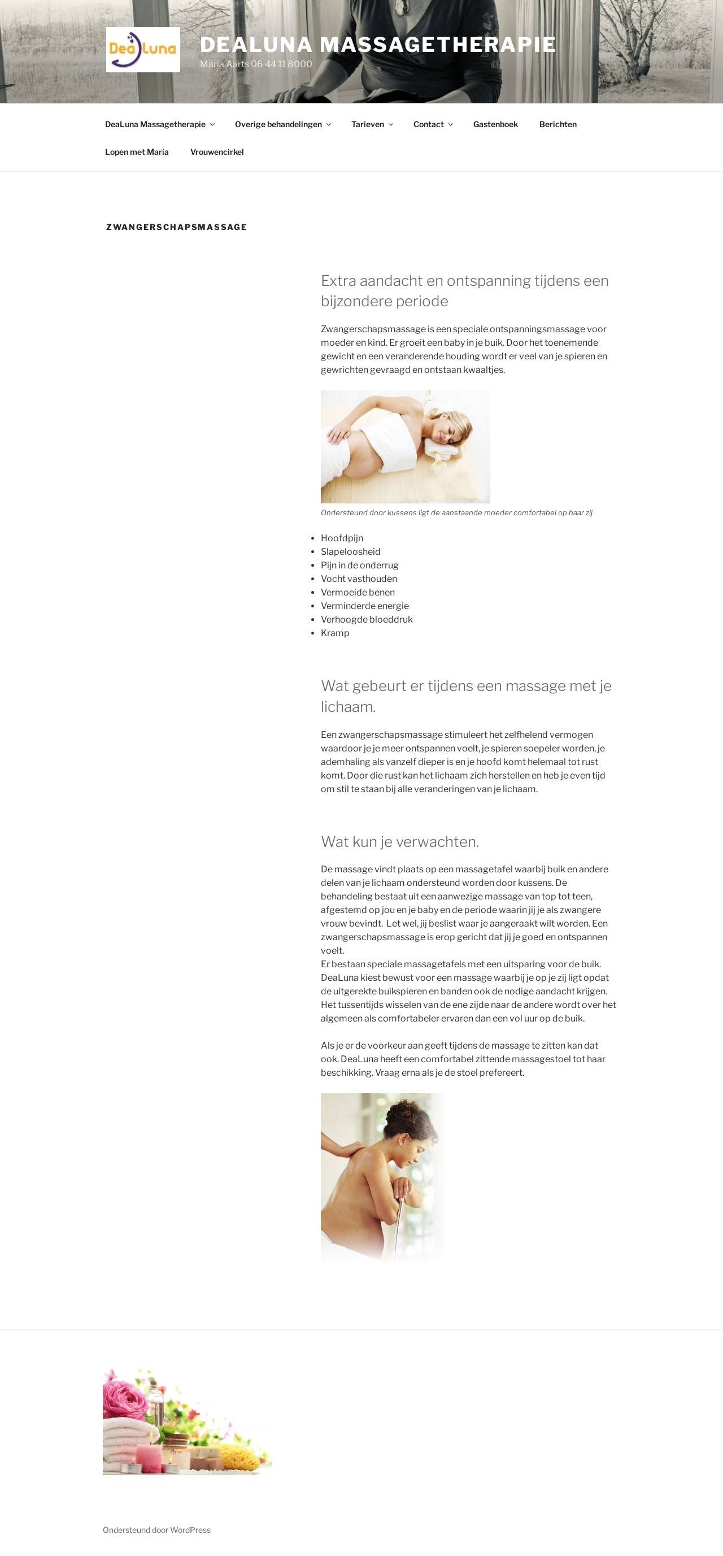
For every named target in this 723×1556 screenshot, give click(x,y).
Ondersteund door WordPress (157, 1530)
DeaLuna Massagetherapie (379, 44)
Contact (434, 124)
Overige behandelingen (284, 124)
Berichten (558, 124)
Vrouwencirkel (217, 152)
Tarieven (373, 124)
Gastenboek (495, 124)
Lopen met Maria (137, 152)
